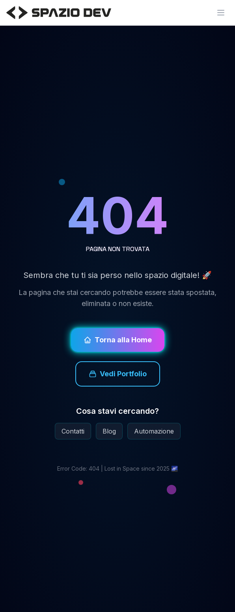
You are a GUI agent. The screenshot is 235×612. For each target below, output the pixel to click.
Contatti (73, 431)
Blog (109, 431)
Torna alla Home (118, 340)
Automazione (154, 431)
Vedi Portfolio (118, 374)
